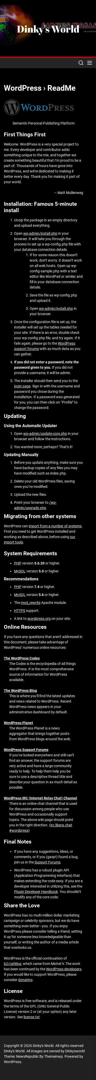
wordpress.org (39, 618)
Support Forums (47, 862)
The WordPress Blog (20, 690)
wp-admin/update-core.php (45, 433)
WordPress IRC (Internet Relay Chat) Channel (40, 798)
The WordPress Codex (22, 658)
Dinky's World (48, 29)
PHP (17, 563)
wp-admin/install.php (40, 233)
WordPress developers (63, 969)
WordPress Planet (18, 723)
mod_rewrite (30, 603)
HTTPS (19, 611)
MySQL (20, 571)
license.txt (32, 1017)
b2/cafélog (12, 964)
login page (22, 386)
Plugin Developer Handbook (36, 892)
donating (25, 980)
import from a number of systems (55, 526)
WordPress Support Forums (26, 750)
